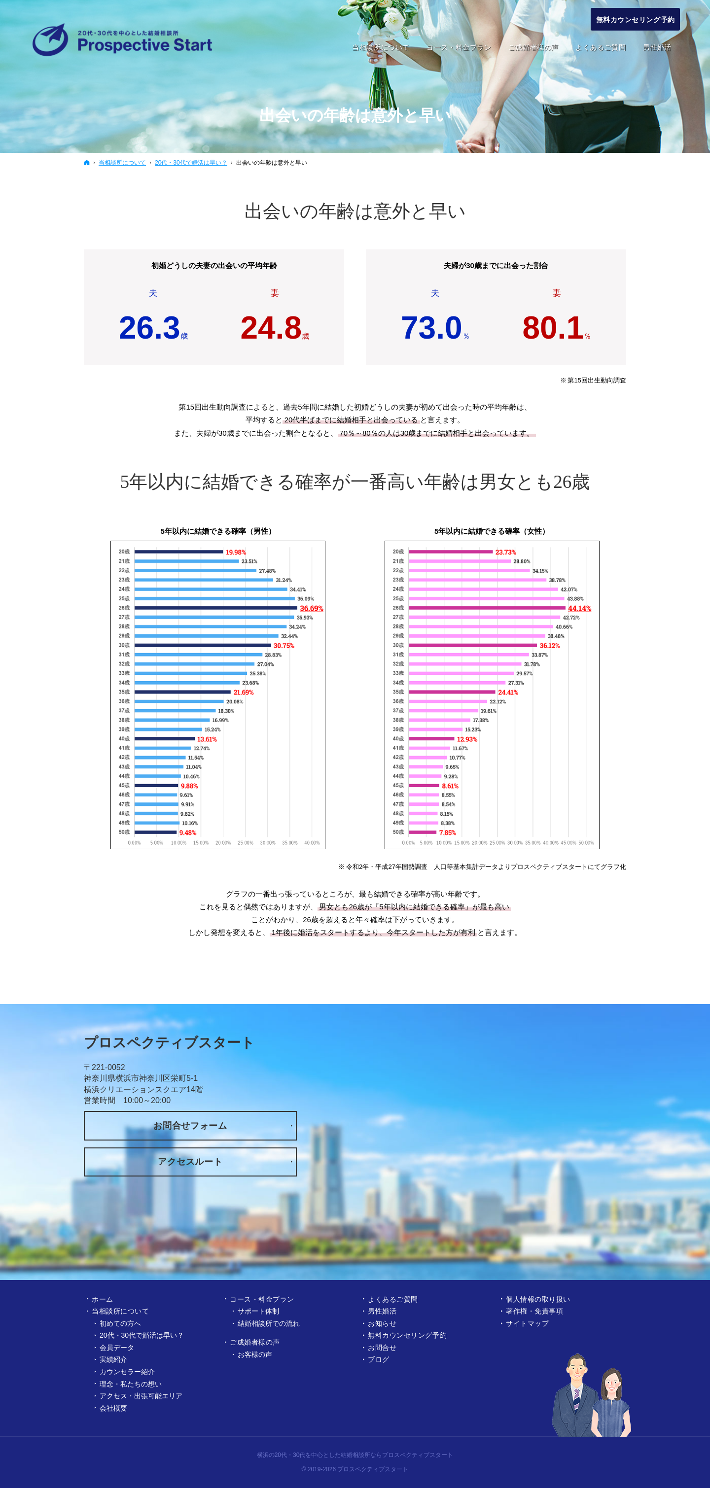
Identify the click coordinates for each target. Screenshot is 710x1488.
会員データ (117, 1347)
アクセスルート (190, 1162)
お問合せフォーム (190, 1126)
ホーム (102, 1299)
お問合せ (382, 1347)
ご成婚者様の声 (255, 1342)
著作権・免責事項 (534, 1311)
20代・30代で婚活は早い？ (142, 1335)
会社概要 (113, 1408)
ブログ (379, 1359)
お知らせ (382, 1323)
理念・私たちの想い (131, 1384)
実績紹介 (113, 1359)
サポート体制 (258, 1311)
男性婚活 (382, 1311)
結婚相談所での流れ (269, 1323)
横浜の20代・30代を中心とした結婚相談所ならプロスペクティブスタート (355, 1455)
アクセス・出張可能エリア (141, 1396)
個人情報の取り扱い (538, 1299)
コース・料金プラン (262, 1299)
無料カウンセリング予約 (407, 1335)
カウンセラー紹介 (127, 1372)
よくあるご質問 (393, 1299)
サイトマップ (527, 1323)
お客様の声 (255, 1354)
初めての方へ (120, 1323)
